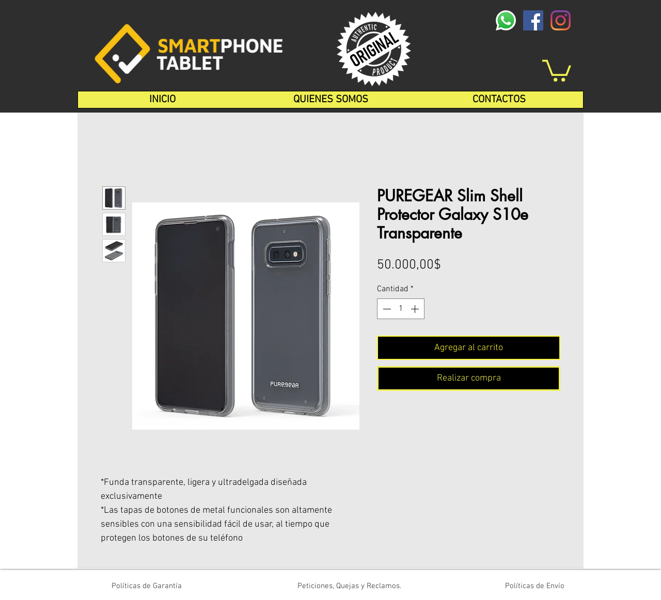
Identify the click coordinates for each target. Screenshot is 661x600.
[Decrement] (386, 309)
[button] (556, 69)
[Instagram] (560, 20)
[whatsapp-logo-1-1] (506, 20)
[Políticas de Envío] (534, 586)
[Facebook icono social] (533, 20)
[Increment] (415, 309)
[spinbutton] (400, 309)
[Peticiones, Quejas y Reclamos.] (349, 586)
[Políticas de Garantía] (146, 586)
